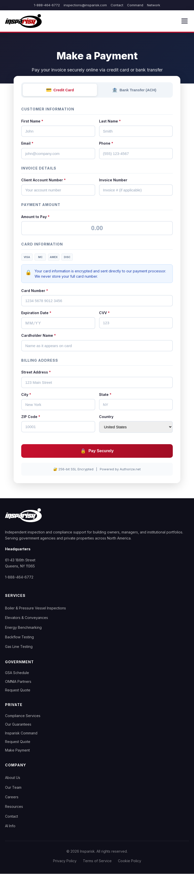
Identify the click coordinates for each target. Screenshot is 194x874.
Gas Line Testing (19, 647)
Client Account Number (43, 180)
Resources (14, 807)
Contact (117, 5)
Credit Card (60, 90)
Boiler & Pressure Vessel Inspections (35, 608)
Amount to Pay (35, 217)
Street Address (36, 372)
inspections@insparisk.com (85, 5)
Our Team (13, 787)
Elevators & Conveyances (26, 618)
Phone (106, 143)
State (105, 394)
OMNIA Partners (18, 681)
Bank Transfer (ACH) (134, 90)
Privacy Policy (65, 861)
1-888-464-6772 (47, 5)
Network (153, 5)
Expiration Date (36, 313)
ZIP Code (30, 416)
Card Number (34, 290)
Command (135, 5)
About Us (12, 778)
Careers (11, 797)
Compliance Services (22, 716)
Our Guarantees (18, 724)
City (26, 394)
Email (27, 143)
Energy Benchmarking (23, 627)
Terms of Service (97, 861)
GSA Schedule (17, 673)
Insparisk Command (21, 733)
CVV (104, 313)
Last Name (110, 121)
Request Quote (17, 690)
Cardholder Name (38, 336)
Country (106, 416)
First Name (32, 121)
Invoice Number (113, 180)
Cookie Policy (129, 861)
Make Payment (17, 750)
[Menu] (184, 21)
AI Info (10, 826)
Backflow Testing (19, 637)
